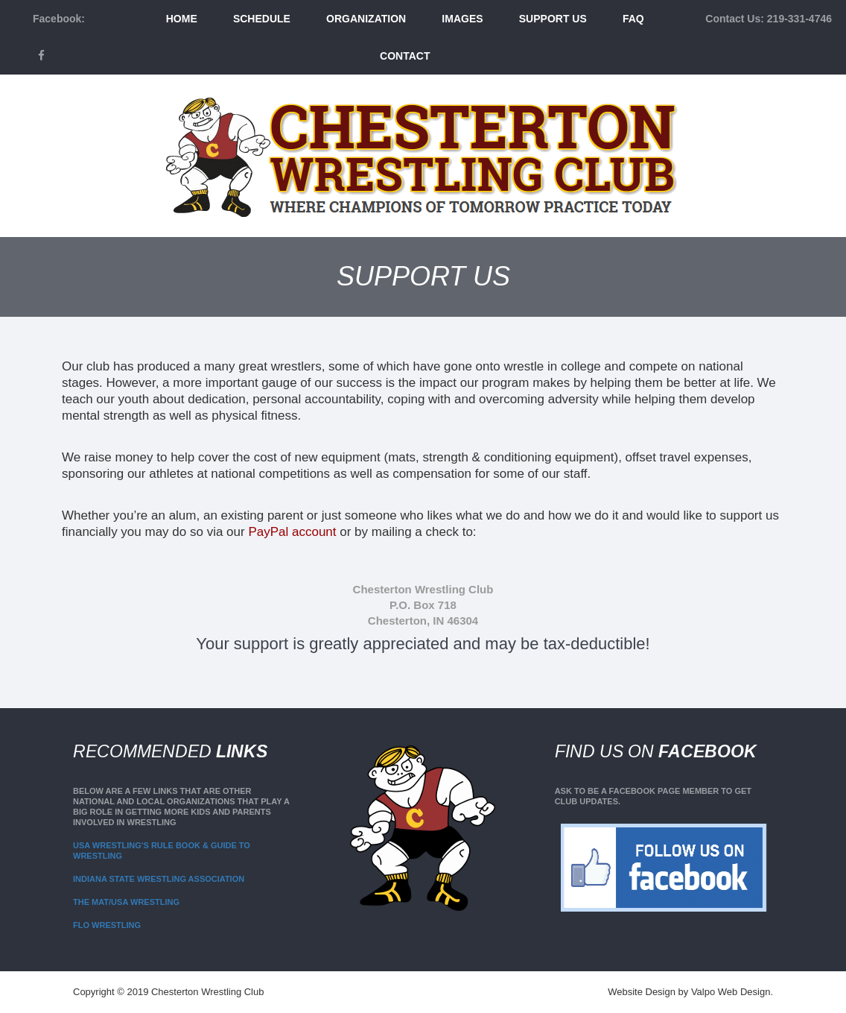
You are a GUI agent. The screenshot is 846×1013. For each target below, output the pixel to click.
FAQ (633, 19)
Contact (405, 56)
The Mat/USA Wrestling (126, 901)
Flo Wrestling (107, 925)
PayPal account (292, 532)
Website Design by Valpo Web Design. (690, 991)
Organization (366, 19)
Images (462, 19)
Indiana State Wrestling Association (158, 878)
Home (181, 19)
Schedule (261, 19)
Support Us (553, 19)
